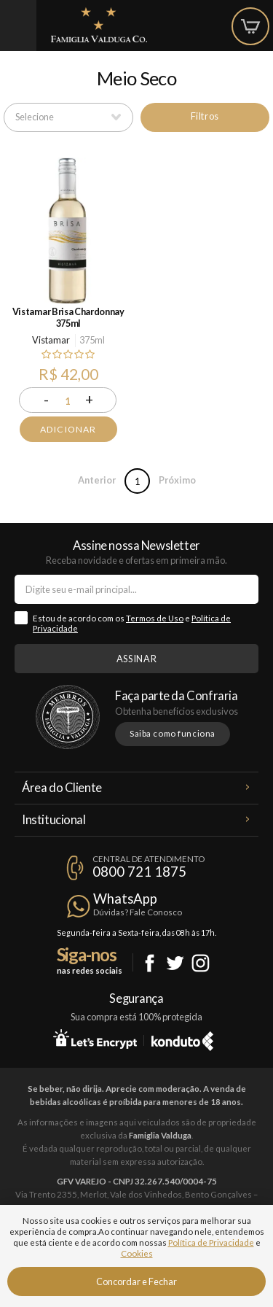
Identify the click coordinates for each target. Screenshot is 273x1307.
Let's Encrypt (95, 1038)
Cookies (137, 1253)
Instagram (200, 963)
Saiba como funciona (172, 733)
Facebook (150, 963)
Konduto (182, 1038)
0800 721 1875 (139, 872)
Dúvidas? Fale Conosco (137, 912)
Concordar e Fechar (136, 1281)
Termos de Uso (154, 618)
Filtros (205, 116)
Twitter (175, 963)
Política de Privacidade (211, 1242)
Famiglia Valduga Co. (99, 24)
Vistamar (51, 340)
